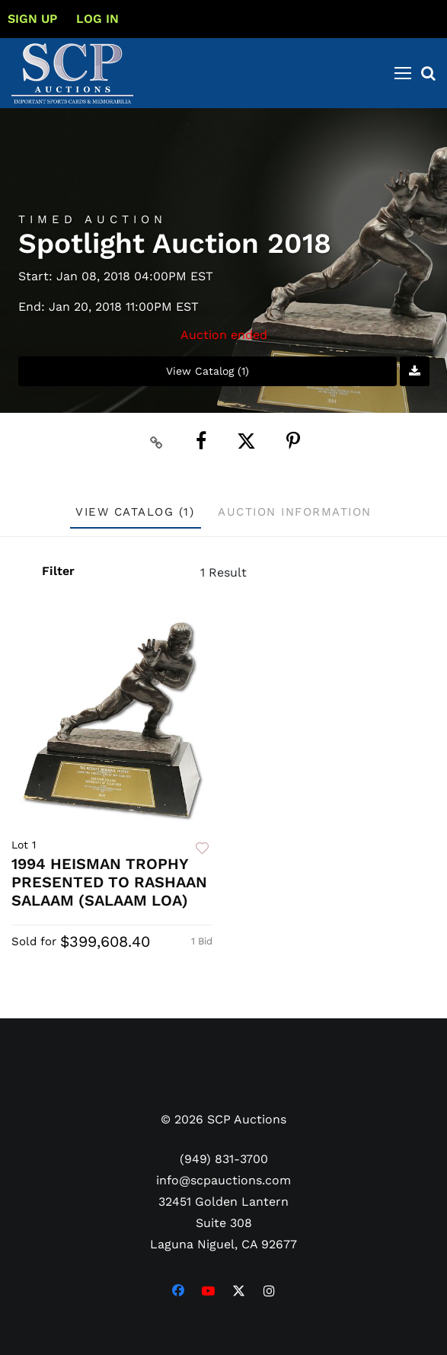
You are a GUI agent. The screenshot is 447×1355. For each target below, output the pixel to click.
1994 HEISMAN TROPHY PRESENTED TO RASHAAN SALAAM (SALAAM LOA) (109, 882)
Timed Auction (92, 219)
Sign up (32, 18)
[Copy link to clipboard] (156, 442)
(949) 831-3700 (224, 1159)
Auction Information (295, 512)
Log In (97, 18)
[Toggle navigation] (403, 73)
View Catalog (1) (207, 371)
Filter (57, 571)
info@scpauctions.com (223, 1180)
